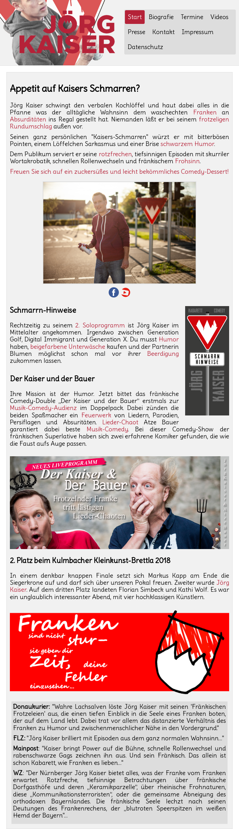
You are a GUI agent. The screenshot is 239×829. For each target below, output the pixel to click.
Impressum (198, 32)
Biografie (161, 17)
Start (135, 17)
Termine (192, 17)
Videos (219, 17)
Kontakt (163, 32)
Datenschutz (145, 47)
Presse (136, 32)
